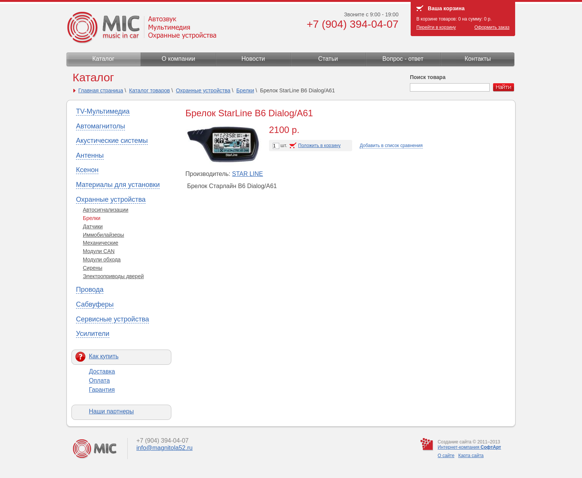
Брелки (245, 90)
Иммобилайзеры (103, 235)
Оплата (99, 380)
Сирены (92, 268)
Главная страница (100, 90)
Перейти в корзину (436, 27)
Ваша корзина (446, 8)
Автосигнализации (105, 210)
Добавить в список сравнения (391, 145)
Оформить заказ (491, 27)
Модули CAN (99, 251)
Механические (100, 243)
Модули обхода (102, 259)
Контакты (478, 58)
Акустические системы (112, 140)
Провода (89, 289)
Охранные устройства (203, 90)
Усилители (92, 333)
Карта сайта (471, 455)
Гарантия (102, 389)
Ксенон (87, 170)
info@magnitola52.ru (164, 448)
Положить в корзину (319, 145)
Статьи (328, 58)
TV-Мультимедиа (103, 111)
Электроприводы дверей (113, 276)
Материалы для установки (118, 184)
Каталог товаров (149, 90)
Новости (253, 58)
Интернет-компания (469, 447)
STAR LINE (247, 174)
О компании (178, 58)
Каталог (103, 58)
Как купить (104, 356)
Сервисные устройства (112, 319)
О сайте (446, 455)
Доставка (102, 371)
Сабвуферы (95, 304)
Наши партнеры (111, 411)
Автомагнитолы (100, 126)
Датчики (93, 226)
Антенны (90, 155)
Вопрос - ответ (402, 58)
